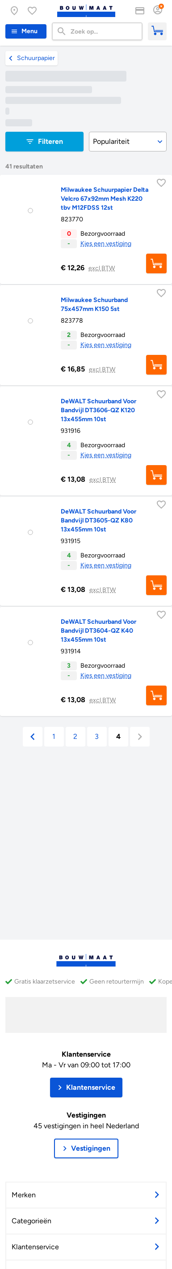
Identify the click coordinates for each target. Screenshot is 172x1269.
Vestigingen (86, 1115)
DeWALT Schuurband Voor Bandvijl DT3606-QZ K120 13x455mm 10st (98, 410)
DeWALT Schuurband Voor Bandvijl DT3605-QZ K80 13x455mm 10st (98, 520)
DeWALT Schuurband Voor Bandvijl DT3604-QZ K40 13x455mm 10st (98, 630)
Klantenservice (86, 1054)
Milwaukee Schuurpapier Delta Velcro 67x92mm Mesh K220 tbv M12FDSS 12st (104, 199)
